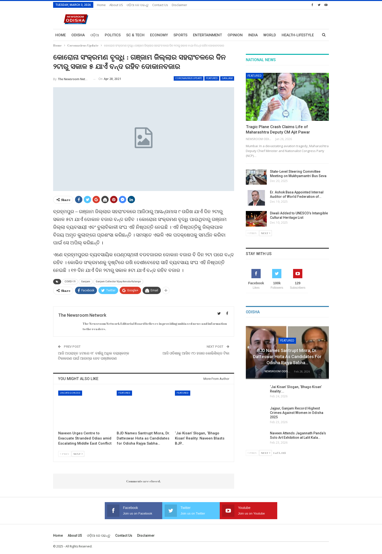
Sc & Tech (135, 35)
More (287, 35)
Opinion (235, 35)
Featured (212, 78)
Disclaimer (179, 5)
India (253, 35)
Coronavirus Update (188, 78)
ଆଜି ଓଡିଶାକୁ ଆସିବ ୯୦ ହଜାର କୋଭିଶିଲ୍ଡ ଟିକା (195, 353)
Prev (64, 454)
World (269, 35)
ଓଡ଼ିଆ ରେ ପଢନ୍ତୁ (138, 5)
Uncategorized (70, 393)
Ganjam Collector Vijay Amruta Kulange (118, 281)
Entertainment (207, 35)
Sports (180, 35)
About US (116, 5)
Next (78, 454)
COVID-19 (70, 281)
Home (101, 5)
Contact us (160, 5)
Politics (113, 35)
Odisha (78, 35)
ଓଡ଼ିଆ (94, 35)
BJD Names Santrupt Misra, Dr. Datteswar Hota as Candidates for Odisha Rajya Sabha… (287, 356)
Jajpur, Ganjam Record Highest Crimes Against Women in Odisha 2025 (296, 412)
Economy (159, 35)
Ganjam (227, 78)
